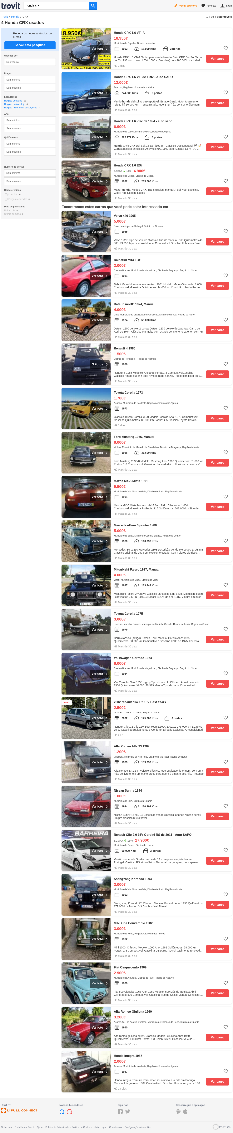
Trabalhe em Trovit (24, 1127)
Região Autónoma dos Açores (20, 107)
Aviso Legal (100, 1127)
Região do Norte (13, 100)
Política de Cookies (82, 1127)
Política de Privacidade (57, 1127)
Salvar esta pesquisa (30, 45)
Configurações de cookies (138, 1127)
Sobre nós (6, 1127)
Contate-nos (115, 1127)
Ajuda (39, 1127)
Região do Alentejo (14, 104)
